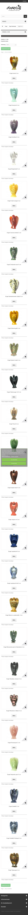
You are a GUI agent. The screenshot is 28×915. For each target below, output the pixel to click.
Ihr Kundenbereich (6, 903)
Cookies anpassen (14, 456)
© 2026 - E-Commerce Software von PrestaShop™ (11, 911)
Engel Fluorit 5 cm (14, 424)
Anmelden (24, 1)
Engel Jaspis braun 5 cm (14, 487)
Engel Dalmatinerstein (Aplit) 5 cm (14, 296)
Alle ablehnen (14, 459)
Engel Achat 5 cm (14, 73)
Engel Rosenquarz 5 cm (14, 742)
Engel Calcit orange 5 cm (14, 200)
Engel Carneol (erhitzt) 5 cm (14, 232)
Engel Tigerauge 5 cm (14, 870)
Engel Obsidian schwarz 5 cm (14, 679)
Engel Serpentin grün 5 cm (14, 774)
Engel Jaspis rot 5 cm (14, 519)
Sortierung (3, 44)
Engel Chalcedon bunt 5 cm (14, 264)
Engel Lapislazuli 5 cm (14, 551)
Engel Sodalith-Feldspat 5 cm (14, 838)
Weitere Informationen (6, 456)
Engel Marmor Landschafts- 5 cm (14, 615)
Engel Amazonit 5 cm (14, 105)
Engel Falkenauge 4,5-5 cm (14, 392)
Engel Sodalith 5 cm (14, 806)
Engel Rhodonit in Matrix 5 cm (14, 710)
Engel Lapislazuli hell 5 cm (14, 583)
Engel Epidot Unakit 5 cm (14, 360)
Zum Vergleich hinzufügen (7, 82)
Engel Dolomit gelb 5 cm (14, 328)
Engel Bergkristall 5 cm (14, 169)
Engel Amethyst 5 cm (14, 137)
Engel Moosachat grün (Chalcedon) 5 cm (14, 647)
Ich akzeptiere (14, 463)
